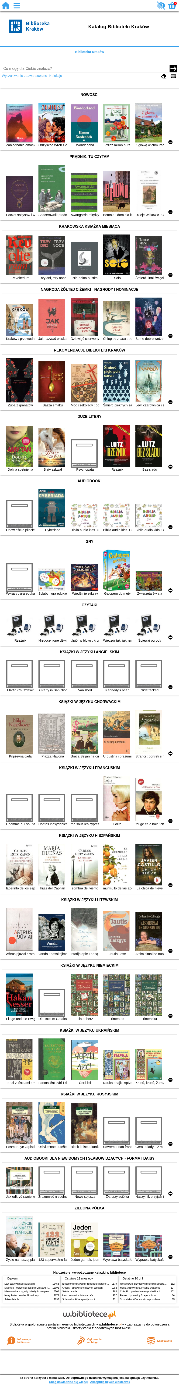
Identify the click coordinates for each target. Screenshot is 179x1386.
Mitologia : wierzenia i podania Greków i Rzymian (30, 1287)
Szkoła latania (11, 1299)
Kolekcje (55, 76)
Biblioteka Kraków (89, 52)
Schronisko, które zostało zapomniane (140, 1299)
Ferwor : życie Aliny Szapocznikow (138, 1295)
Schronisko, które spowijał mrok (78, 1299)
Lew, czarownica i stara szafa (19, 1284)
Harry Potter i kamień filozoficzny (21, 1295)
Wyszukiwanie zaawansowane (24, 76)
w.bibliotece (110, 1324)
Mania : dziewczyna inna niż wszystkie (140, 1287)
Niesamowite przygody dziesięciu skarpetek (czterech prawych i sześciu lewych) (46, 1291)
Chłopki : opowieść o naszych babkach (82, 1287)
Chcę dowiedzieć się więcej (68, 1382)
